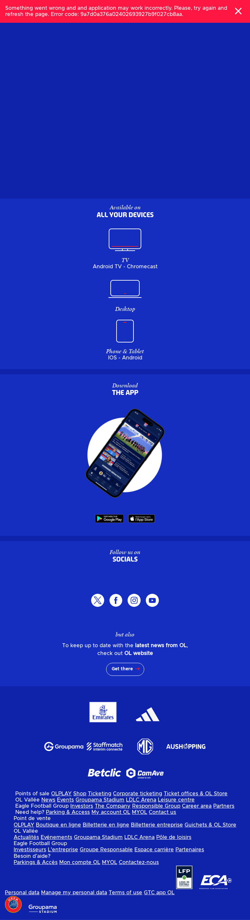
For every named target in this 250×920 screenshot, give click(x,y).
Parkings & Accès (36, 862)
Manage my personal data (74, 892)
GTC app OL (159, 892)
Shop (79, 793)
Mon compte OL (79, 862)
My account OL (110, 812)
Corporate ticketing (137, 793)
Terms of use (125, 892)
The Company (113, 806)
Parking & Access (68, 812)
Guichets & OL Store (210, 825)
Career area (197, 806)
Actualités (26, 837)
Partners (223, 806)
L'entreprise (63, 849)
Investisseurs (30, 849)
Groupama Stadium (100, 799)
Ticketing (99, 793)
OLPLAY (61, 793)
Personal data (22, 892)
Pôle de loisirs (173, 837)
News (48, 799)
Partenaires (189, 849)
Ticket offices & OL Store (196, 793)
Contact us (162, 812)
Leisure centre (176, 799)
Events (65, 799)
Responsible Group (156, 806)
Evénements (56, 837)
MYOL (139, 812)
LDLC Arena (141, 799)
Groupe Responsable (106, 849)
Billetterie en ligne (106, 825)
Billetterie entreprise (157, 825)
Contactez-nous (139, 862)
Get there (122, 669)
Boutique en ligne (58, 825)
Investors (81, 806)
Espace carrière (154, 849)
